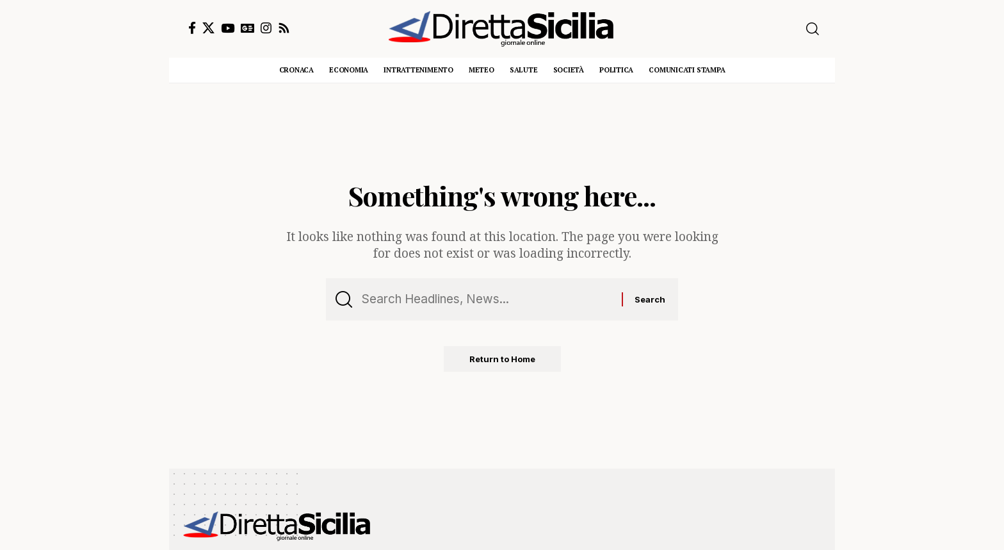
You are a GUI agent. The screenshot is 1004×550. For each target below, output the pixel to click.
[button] (812, 29)
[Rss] (284, 28)
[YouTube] (228, 28)
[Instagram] (266, 28)
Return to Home (502, 359)
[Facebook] (192, 28)
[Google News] (247, 28)
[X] (208, 28)
